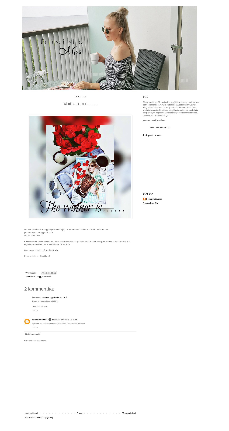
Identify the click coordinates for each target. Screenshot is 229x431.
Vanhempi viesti (129, 413)
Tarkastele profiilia (150, 203)
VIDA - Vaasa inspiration (159, 127)
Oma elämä (46, 277)
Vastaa (35, 310)
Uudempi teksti (31, 413)
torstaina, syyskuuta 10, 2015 (54, 297)
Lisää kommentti (32, 334)
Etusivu (80, 413)
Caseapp (37, 277)
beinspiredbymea (40, 320)
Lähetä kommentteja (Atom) (41, 418)
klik (56, 250)
